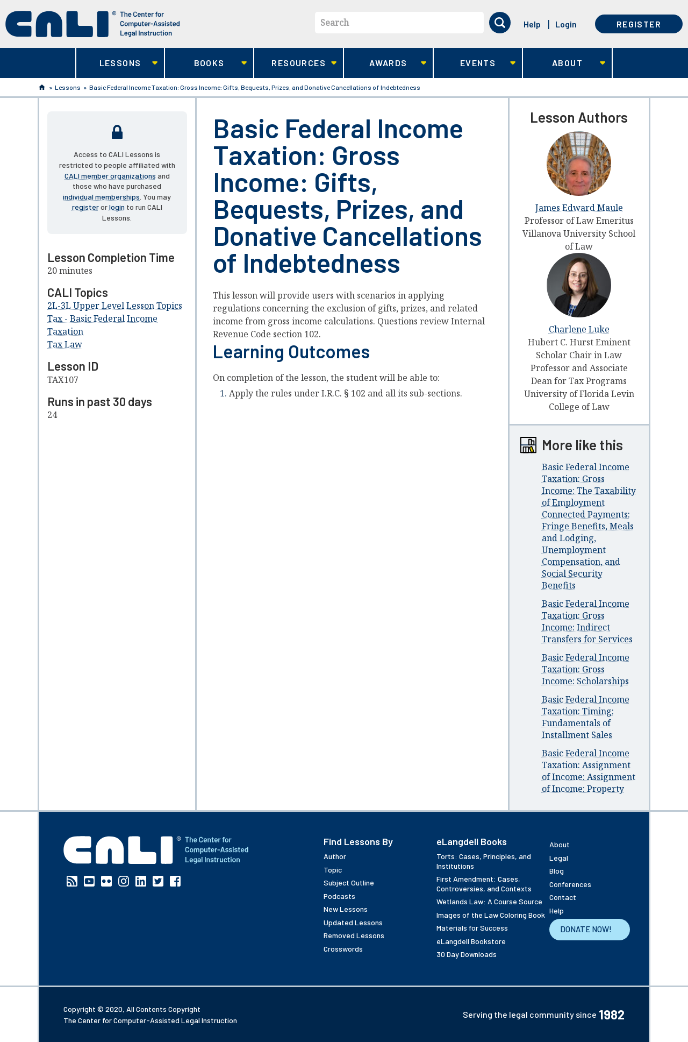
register (85, 206)
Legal (558, 857)
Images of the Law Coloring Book (490, 914)
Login (566, 24)
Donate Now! (586, 929)
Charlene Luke (579, 329)
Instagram (123, 881)
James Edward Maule (579, 208)
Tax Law (64, 344)
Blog (556, 870)
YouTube (89, 881)
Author (335, 856)
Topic (333, 869)
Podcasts (339, 896)
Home (42, 87)
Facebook (175, 881)
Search (334, 23)
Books (206, 63)
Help (532, 24)
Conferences (570, 884)
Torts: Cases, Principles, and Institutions (483, 861)
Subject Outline (349, 882)
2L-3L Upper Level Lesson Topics (114, 305)
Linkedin (140, 881)
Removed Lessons (354, 935)
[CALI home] (92, 24)
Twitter (158, 881)
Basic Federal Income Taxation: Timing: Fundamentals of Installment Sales (585, 717)
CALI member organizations (110, 175)
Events (475, 63)
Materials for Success (472, 927)
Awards (385, 63)
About (564, 63)
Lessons (116, 63)
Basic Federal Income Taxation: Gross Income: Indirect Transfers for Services (587, 621)
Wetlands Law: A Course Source (489, 901)
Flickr (106, 881)
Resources (295, 63)
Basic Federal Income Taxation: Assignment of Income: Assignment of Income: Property (588, 771)
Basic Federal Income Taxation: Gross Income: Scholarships (585, 669)
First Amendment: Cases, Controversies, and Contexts (484, 883)
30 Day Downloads (466, 954)
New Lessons (346, 908)
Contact (562, 897)
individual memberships (101, 196)
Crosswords (343, 948)
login (117, 206)
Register (639, 24)
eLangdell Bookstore (471, 941)
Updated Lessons (353, 922)
